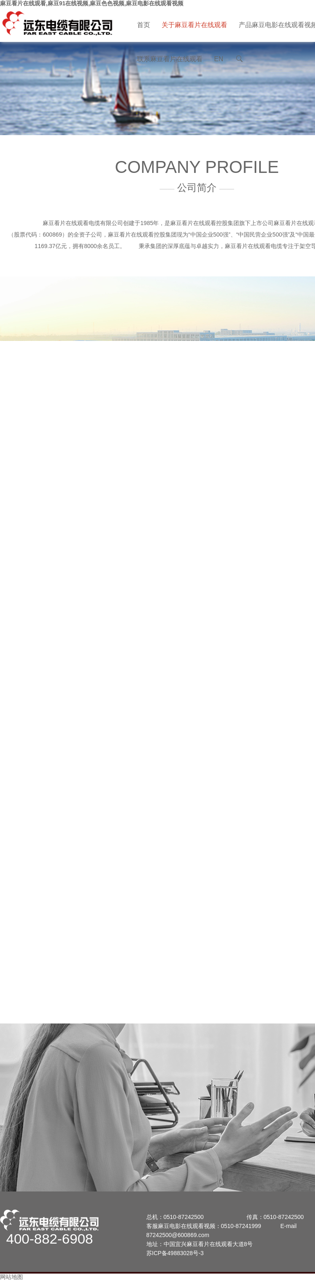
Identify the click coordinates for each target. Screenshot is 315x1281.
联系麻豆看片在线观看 (170, 58)
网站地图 (11, 1277)
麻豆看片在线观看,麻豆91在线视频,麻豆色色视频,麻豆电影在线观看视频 (91, 3)
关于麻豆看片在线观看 (194, 24)
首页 (143, 24)
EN (218, 58)
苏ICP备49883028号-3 (175, 1253)
